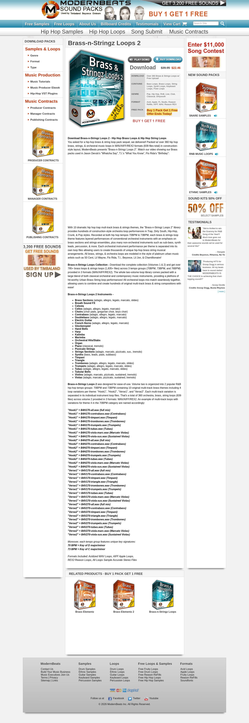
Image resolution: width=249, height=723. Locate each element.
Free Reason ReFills (149, 674)
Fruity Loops (187, 674)
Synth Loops (159, 86)
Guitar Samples (87, 674)
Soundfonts (186, 680)
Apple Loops (187, 672)
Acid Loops (186, 669)
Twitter (134, 698)
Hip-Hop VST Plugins (44, 93)
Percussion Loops (120, 680)
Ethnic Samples (87, 672)
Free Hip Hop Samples (151, 680)
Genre (34, 55)
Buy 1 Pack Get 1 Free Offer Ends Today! (162, 112)
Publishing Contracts (44, 119)
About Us (87, 24)
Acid (149, 102)
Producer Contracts (43, 107)
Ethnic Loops (117, 672)
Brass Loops (164, 84)
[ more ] (221, 291)
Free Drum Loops (148, 672)
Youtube (151, 698)
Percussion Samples (90, 680)
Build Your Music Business (55, 672)
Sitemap (45, 680)
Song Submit (146, 32)
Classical (151, 96)
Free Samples (37, 24)
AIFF (156, 104)
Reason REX (171, 104)
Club (173, 94)
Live (167, 94)
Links (55, 680)
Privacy (54, 677)
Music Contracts (188, 32)
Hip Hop (155, 94)
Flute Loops (159, 88)
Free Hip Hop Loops (149, 677)
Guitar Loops (117, 674)
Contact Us (47, 669)
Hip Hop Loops (107, 32)
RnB (162, 94)
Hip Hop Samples (62, 32)
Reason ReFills (188, 677)
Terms (44, 677)
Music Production (42, 75)
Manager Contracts (42, 113)
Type (33, 67)
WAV (161, 104)
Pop (148, 94)
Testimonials (147, 24)
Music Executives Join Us (55, 674)
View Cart (175, 24)
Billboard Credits (116, 24)
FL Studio (162, 102)
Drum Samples (87, 669)
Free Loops (64, 24)
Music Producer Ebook (45, 87)
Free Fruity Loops (148, 669)
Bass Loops (152, 84)
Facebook (116, 698)
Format (35, 61)
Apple (154, 102)
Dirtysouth (161, 96)
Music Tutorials (40, 81)
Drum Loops (117, 669)
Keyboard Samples (89, 677)
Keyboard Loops (119, 677)
